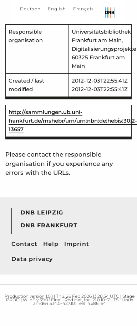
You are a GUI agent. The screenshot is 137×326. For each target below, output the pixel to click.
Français (83, 8)
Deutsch (30, 8)
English (57, 8)
